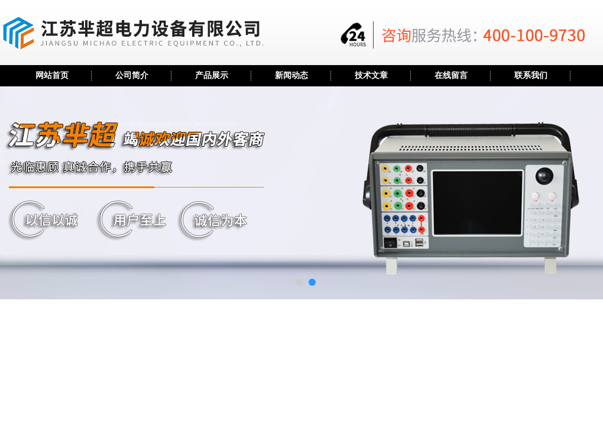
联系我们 (530, 75)
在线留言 (451, 75)
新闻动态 (291, 75)
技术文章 (371, 75)
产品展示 (211, 75)
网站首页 (52, 75)
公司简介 (131, 75)
